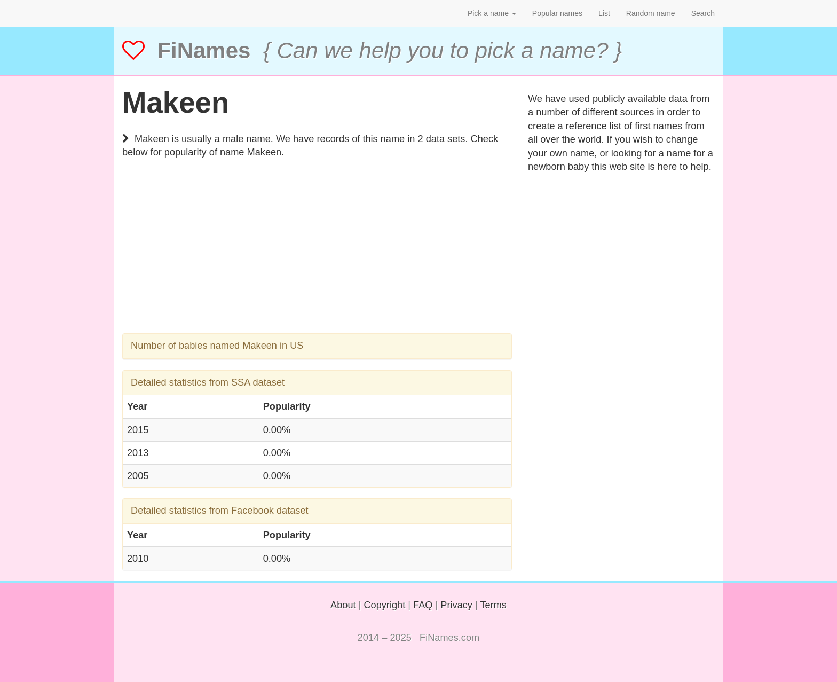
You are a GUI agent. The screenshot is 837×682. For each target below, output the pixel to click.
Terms (493, 605)
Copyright (384, 605)
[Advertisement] (317, 258)
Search (703, 13)
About (343, 605)
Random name (650, 13)
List (604, 13)
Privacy (456, 605)
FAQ (422, 605)
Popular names (557, 13)
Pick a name (492, 13)
